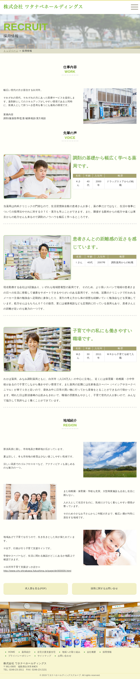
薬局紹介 (26, 652)
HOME (11, 652)
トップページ (10, 50)
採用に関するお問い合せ (104, 588)
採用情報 (107, 652)
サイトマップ (44, 656)
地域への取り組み (71, 652)
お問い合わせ (64, 656)
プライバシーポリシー (19, 656)
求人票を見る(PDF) (35, 588)
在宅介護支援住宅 (46, 652)
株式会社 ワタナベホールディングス (24, 663)
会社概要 (91, 652)
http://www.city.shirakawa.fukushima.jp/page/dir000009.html (37, 570)
